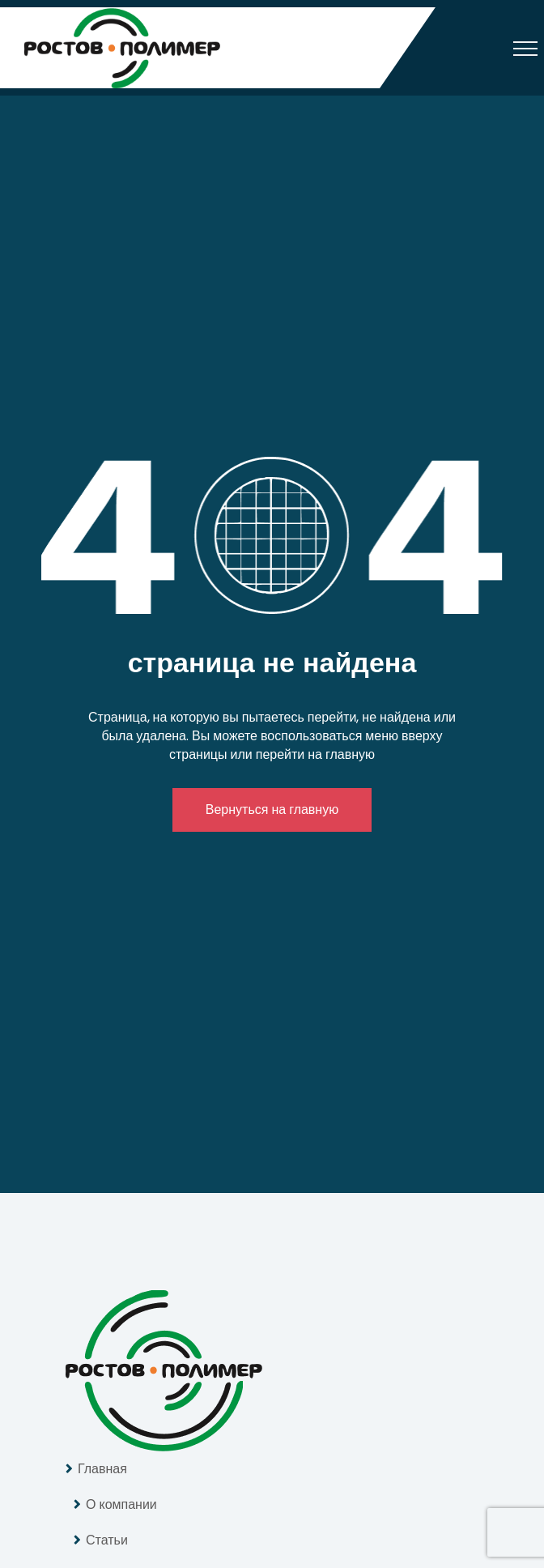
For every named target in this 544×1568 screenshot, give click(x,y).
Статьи (107, 1540)
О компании (121, 1504)
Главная (102, 1468)
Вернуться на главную (272, 809)
